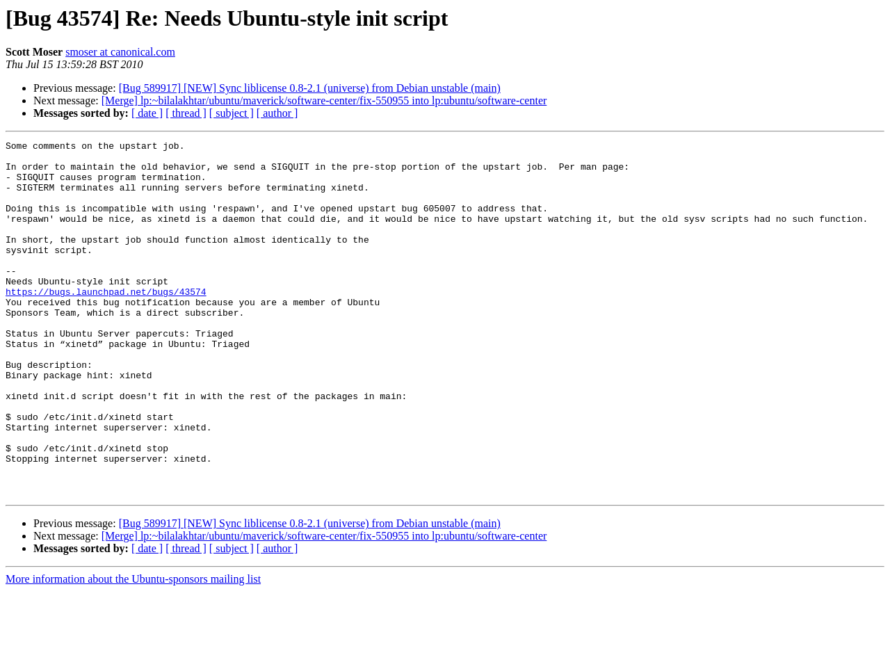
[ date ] (147, 113)
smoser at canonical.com (120, 52)
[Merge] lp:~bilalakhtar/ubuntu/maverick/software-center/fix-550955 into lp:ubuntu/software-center (324, 100)
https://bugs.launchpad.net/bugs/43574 (106, 322)
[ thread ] (186, 113)
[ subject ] (231, 113)
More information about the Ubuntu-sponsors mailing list (133, 650)
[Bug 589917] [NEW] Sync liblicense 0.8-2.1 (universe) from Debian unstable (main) (310, 88)
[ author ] (277, 113)
